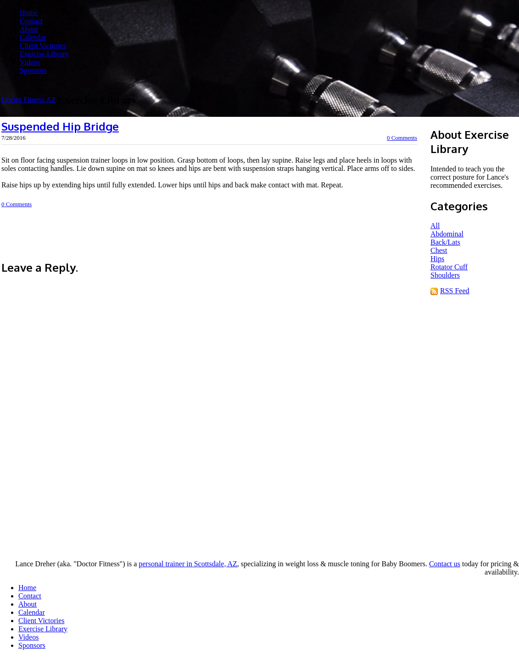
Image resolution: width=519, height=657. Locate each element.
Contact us (444, 564)
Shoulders (445, 275)
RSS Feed (454, 291)
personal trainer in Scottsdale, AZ (188, 564)
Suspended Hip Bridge (60, 126)
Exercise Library (44, 54)
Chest (438, 250)
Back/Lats (445, 242)
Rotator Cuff (449, 267)
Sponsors (33, 70)
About (29, 29)
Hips (437, 259)
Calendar (33, 37)
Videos (30, 62)
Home (29, 12)
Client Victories (43, 45)
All (435, 226)
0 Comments (402, 137)
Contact (31, 21)
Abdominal (446, 234)
